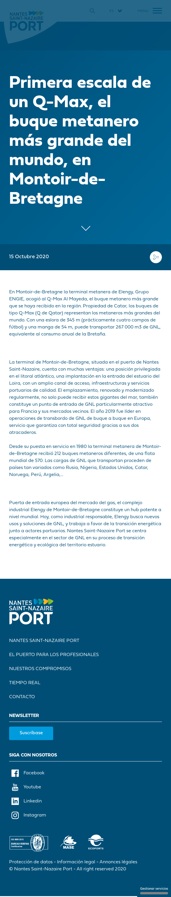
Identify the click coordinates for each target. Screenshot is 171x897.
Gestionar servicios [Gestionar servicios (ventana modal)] (154, 890)
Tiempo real (25, 683)
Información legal (76, 862)
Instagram (29, 816)
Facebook (28, 773)
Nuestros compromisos (40, 669)
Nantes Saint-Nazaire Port (44, 641)
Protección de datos (31, 862)
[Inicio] (27, 20)
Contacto (22, 697)
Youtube (26, 787)
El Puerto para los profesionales (54, 655)
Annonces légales (119, 862)
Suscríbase (31, 733)
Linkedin (27, 802)
